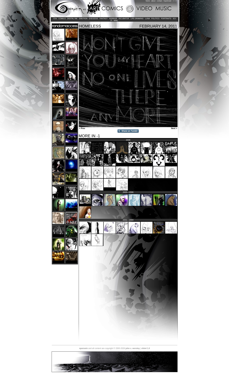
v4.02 (174, 1)
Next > (174, 128)
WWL (116, 20)
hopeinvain (167, 1)
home (148, 1)
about (153, 1)
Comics (62, 18)
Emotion (83, 18)
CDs (55, 18)
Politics (155, 18)
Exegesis (93, 18)
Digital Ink (72, 18)
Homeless (90, 26)
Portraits (166, 18)
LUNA (147, 18)
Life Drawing (137, 18)
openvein (83, 348)
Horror (113, 18)
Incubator (124, 18)
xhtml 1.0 (145, 348)
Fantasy (103, 18)
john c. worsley (133, 348)
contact (159, 1)
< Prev (82, 128)
